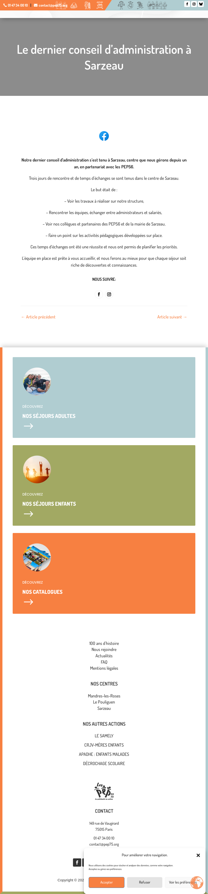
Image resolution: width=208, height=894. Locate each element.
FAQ (104, 662)
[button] (198, 864)
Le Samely (104, 735)
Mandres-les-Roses (104, 695)
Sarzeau (104, 708)
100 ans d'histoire (104, 643)
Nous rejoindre (104, 649)
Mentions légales (104, 668)
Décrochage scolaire (104, 763)
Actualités (104, 655)
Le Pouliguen (104, 701)
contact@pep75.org (53, 5)
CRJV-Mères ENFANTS (104, 745)
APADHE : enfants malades (104, 754)
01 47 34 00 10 (18, 5)
